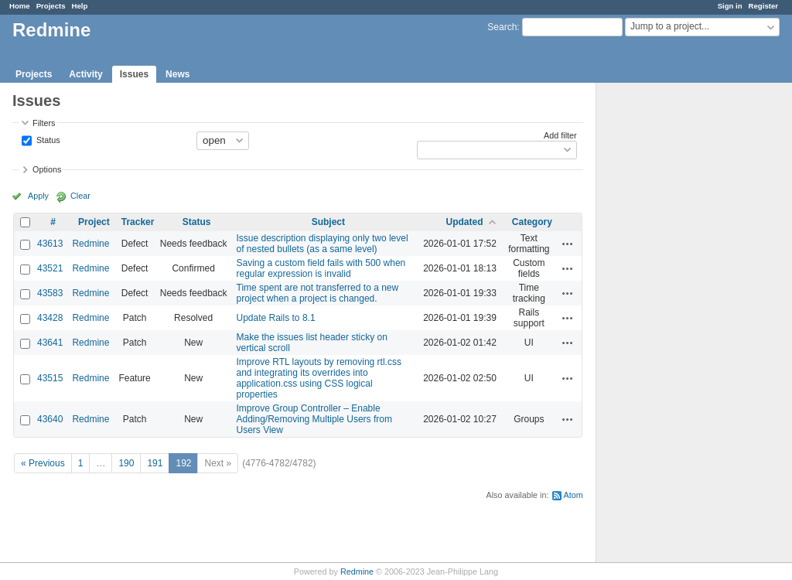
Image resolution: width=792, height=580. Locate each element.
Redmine (90, 243)
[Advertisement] (674, 326)
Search (502, 27)
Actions (568, 243)
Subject (328, 222)
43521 (50, 268)
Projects (51, 6)
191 (154, 463)
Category (532, 222)
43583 (50, 293)
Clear (80, 195)
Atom (573, 495)
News (177, 74)
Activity (85, 74)
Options (46, 169)
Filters (43, 123)
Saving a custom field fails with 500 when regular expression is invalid (321, 268)
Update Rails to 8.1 (276, 317)
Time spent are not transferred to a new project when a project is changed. (318, 293)
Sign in (730, 6)
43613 (50, 243)
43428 (50, 317)
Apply (38, 195)
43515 (50, 378)
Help (80, 6)
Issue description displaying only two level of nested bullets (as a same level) (322, 243)
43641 (50, 342)
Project (94, 222)
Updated (464, 222)
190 (126, 463)
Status (47, 139)
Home (19, 6)
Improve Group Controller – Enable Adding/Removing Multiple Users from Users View (314, 419)
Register (763, 6)
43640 (50, 419)
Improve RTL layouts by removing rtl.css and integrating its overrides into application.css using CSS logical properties (319, 378)
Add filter (560, 135)
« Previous (43, 463)
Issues (134, 74)
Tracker (138, 222)
